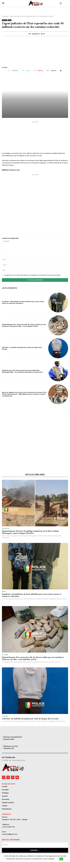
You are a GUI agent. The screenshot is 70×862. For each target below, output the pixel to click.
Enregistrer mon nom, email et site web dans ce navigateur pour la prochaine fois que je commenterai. (32, 275)
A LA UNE (5, 654)
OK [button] (61, 859)
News (9, 20)
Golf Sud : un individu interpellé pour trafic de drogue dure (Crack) (30, 718)
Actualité (5, 528)
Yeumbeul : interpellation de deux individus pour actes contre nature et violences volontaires (23, 302)
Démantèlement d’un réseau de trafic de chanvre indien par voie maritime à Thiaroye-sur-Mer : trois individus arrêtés (24, 325)
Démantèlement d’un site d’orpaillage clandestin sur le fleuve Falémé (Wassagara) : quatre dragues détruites (30, 532)
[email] (35, 844)
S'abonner (35, 850)
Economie (5, 16)
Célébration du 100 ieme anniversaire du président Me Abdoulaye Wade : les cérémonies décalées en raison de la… (23, 371)
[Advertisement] (35, 50)
